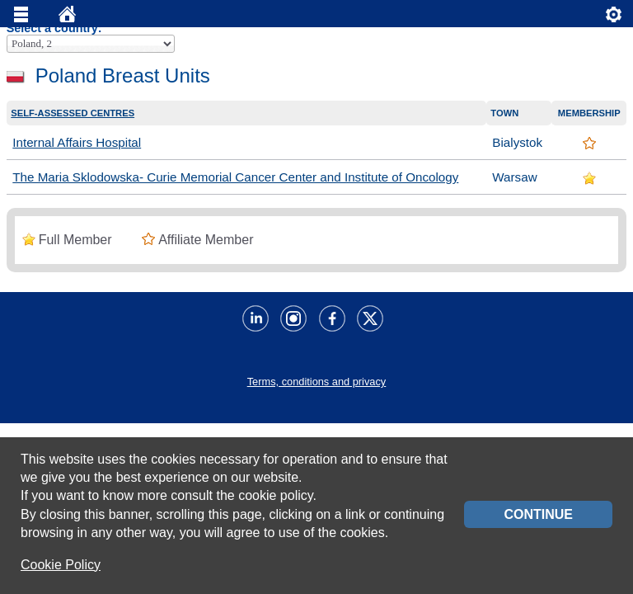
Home (67, 18)
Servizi (614, 18)
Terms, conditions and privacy (317, 381)
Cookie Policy (61, 565)
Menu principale (21, 18)
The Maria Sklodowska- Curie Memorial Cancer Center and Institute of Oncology (235, 177)
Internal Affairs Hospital (76, 142)
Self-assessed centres (72, 113)
